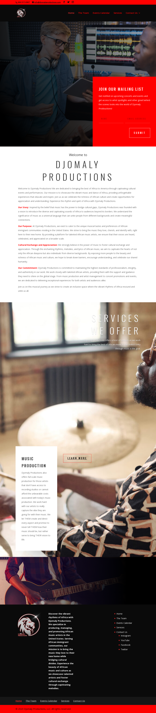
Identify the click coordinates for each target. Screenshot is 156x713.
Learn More (77, 458)
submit (140, 133)
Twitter (124, 649)
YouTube (125, 640)
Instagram (126, 635)
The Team (83, 13)
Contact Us (131, 13)
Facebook (125, 644)
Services (118, 13)
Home (71, 13)
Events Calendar (101, 13)
